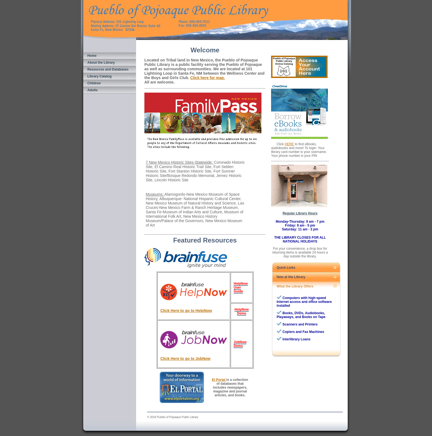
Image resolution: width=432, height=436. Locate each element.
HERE (289, 144)
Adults (92, 90)
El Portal (219, 380)
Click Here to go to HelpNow (186, 310)
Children (94, 83)
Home (91, 56)
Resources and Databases (107, 69)
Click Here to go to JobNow (185, 358)
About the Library (101, 62)
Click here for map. (207, 78)
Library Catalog (99, 76)
